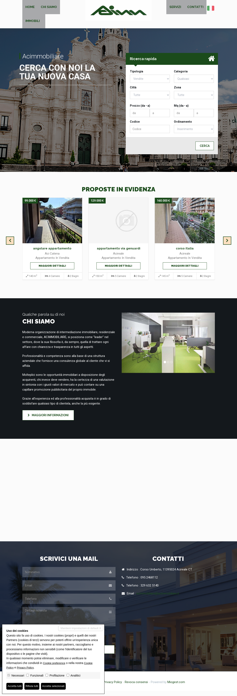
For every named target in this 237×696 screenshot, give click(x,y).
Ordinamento (183, 127)
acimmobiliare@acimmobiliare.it (157, 599)
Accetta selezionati (56, 686)
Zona (177, 92)
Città (133, 92)
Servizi (175, 8)
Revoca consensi (136, 687)
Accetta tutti (15, 686)
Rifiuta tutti (33, 686)
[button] (129, 348)
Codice (135, 127)
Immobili (32, 25)
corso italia (185, 254)
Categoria (181, 76)
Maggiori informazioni (48, 420)
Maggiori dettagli (52, 271)
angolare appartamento (52, 254)
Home (30, 8)
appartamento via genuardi (118, 254)
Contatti (195, 8)
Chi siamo (49, 8)
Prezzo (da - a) (140, 110)
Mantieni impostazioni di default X (79, 628)
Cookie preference (54, 662)
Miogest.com (176, 687)
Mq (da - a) (181, 110)
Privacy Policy (112, 687)
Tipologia (136, 76)
